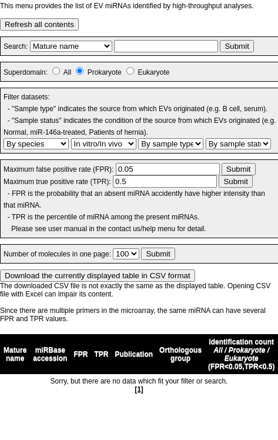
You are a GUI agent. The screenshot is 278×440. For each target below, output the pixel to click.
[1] (139, 389)
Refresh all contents (39, 24)
